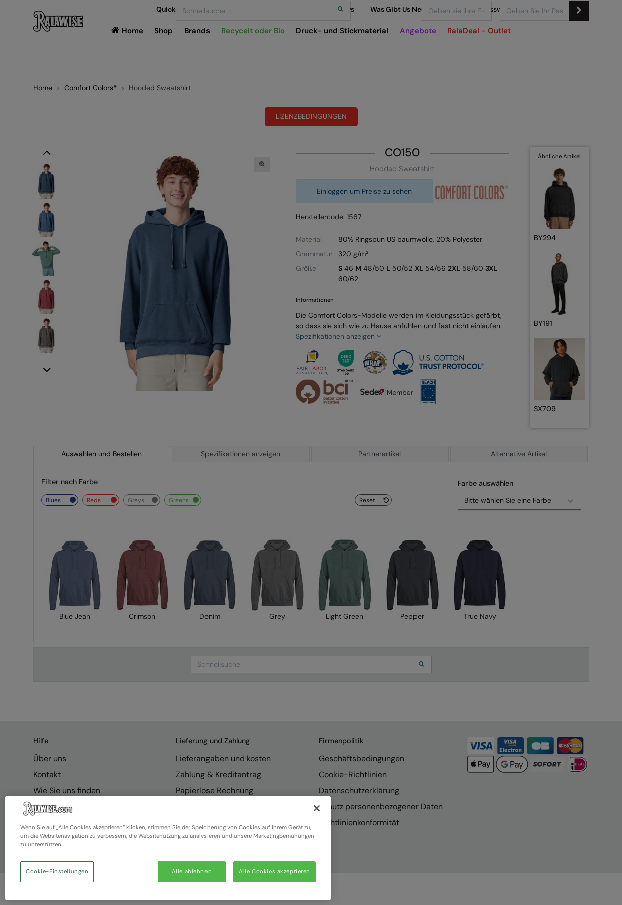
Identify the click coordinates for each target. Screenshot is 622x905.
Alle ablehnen (192, 871)
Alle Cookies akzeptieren (274, 871)
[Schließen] (317, 808)
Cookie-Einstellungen (57, 871)
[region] (168, 848)
